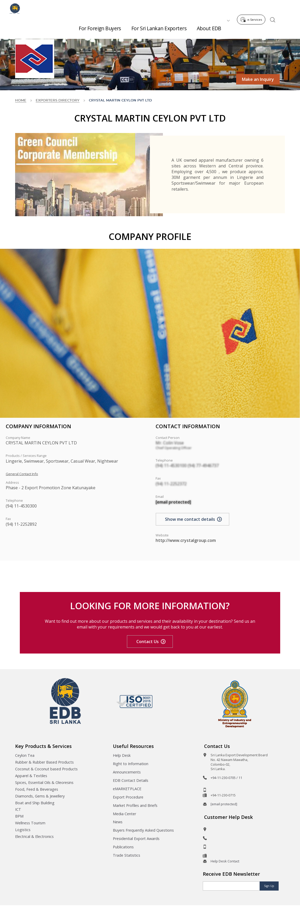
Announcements (127, 772)
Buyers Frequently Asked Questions (143, 830)
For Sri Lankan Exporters (158, 26)
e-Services (252, 7)
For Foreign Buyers (100, 26)
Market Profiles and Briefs (135, 805)
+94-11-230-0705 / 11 (226, 777)
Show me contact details (190, 519)
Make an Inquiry (258, 79)
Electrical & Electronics (34, 836)
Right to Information (130, 763)
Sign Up (269, 886)
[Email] (231, 886)
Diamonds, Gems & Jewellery (40, 796)
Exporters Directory (57, 100)
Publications (123, 846)
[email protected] (173, 502)
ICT (18, 809)
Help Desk (122, 755)
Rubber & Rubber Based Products (44, 762)
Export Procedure (128, 797)
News (118, 821)
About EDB (209, 26)
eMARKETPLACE (127, 788)
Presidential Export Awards (136, 838)
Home (20, 100)
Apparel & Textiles (31, 775)
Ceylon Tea (24, 755)
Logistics (22, 829)
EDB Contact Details (130, 780)
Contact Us (147, 641)
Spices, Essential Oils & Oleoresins (44, 782)
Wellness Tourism (30, 822)
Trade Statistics (126, 855)
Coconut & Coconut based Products (46, 768)
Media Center (124, 813)
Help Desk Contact (225, 861)
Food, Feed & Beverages (36, 789)
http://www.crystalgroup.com (186, 540)
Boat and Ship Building (34, 802)
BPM (19, 816)
